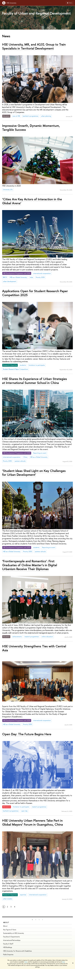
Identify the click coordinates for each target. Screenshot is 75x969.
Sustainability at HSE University (13, 933)
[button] (32, 920)
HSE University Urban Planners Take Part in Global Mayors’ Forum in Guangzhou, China (32, 822)
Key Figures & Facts (9, 930)
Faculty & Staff (8, 944)
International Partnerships (11, 940)
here (25, 962)
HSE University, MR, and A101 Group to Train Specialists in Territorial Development (34, 46)
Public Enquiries (8, 954)
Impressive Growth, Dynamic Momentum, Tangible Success (31, 127)
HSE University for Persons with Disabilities (17, 951)
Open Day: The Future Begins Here (26, 734)
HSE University (11, 3)
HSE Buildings (7, 947)
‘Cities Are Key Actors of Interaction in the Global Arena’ (32, 201)
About (6, 922)
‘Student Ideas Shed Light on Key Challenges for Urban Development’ (34, 472)
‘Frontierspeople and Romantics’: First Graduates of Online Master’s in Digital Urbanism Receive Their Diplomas (29, 565)
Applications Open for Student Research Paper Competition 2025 (35, 293)
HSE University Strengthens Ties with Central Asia (34, 648)
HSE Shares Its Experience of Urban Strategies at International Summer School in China (34, 381)
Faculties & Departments (11, 937)
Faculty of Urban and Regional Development (36, 13)
